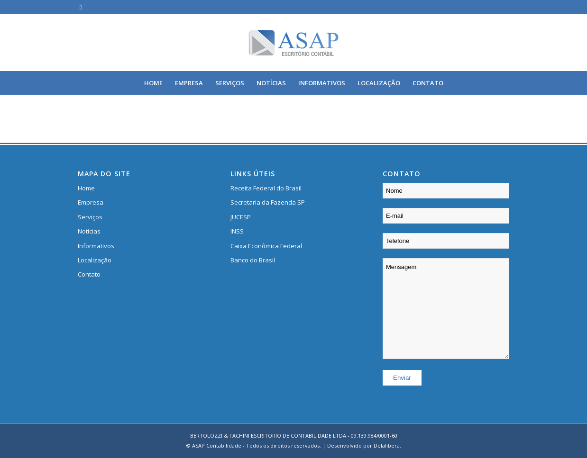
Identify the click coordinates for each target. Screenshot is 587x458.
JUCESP (240, 217)
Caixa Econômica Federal (266, 246)
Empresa (90, 202)
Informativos (96, 246)
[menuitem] (153, 83)
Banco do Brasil (252, 260)
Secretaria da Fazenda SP (267, 202)
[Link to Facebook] (80, 7)
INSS (237, 231)
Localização (94, 260)
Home (86, 188)
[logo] (294, 42)
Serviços (90, 217)
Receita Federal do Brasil (266, 188)
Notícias (89, 231)
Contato (89, 274)
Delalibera (387, 445)
